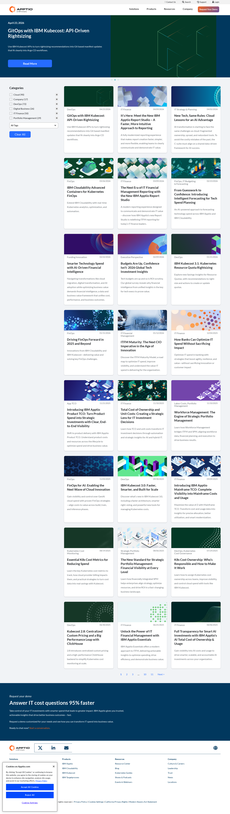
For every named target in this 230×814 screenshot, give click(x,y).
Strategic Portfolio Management (130, 552)
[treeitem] (33, 94)
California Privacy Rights (116, 801)
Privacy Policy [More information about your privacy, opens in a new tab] (41, 781)
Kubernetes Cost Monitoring (75, 552)
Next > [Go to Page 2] (161, 674)
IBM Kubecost (68, 772)
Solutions (134, 8)
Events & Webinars (123, 782)
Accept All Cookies (30, 787)
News (170, 777)
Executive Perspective (132, 257)
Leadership (173, 768)
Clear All (20, 134)
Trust (170, 772)
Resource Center (122, 763)
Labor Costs (180, 403)
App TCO (71, 403)
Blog (117, 768)
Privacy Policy (80, 801)
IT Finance (126, 109)
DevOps (71, 109)
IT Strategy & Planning (185, 109)
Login (216, 2)
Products (151, 8)
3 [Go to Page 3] (132, 674)
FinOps (71, 181)
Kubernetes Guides (123, 772)
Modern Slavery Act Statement (143, 801)
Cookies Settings (95, 801)
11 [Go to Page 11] (152, 674)
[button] (112, 80)
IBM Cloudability (70, 768)
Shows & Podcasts (123, 777)
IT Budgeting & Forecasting (185, 182)
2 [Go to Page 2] (126, 674)
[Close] (53, 766)
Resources (169, 8)
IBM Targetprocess (70, 777)
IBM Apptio (67, 763)
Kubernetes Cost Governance (184, 552)
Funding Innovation (77, 257)
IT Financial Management (127, 334)
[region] (29, 787)
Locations (172, 782)
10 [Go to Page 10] (145, 674)
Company (188, 8)
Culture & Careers (176, 763)
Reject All (30, 795)
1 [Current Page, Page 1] (121, 674)
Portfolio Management (185, 404)
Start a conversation (39, 728)
